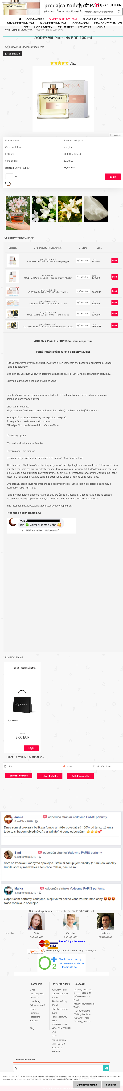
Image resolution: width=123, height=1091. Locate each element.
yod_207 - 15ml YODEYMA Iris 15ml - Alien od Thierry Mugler (48, 260)
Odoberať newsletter (25, 1059)
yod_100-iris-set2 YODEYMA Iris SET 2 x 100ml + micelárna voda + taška (47, 325)
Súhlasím (111, 1084)
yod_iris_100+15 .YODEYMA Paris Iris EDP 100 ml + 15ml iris (48, 291)
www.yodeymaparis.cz (58, 950)
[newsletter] (106, 1068)
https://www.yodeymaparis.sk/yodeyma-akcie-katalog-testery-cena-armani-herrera (52, 498)
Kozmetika (84, 27)
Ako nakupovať (37, 993)
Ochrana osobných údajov (38, 1007)
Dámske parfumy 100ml (63, 19)
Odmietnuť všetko (87, 1084)
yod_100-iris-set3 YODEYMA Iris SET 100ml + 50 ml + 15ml (48, 302)
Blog (32, 1028)
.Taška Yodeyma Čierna (24, 667)
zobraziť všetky (50, 776)
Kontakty (34, 1020)
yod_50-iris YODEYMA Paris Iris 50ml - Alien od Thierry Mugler (48, 276)
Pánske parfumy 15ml (53, 23)
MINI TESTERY (66, 27)
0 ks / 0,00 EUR (110, 4)
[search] (119, 12)
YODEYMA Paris (35, 19)
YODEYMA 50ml (81, 23)
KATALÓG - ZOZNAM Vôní (61, 1030)
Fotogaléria (35, 1016)
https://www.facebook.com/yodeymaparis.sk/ (48, 505)
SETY (26, 27)
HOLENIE (100, 27)
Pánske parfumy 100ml (96, 19)
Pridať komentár (80, 776)
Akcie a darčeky (43, 27)
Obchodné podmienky (35, 999)
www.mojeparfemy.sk (84, 950)
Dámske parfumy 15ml (21, 23)
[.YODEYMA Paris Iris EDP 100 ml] (63, 67)
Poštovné (34, 1012)
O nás (32, 989)
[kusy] (9, 176)
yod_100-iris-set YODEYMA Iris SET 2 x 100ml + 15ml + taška (48, 313)
